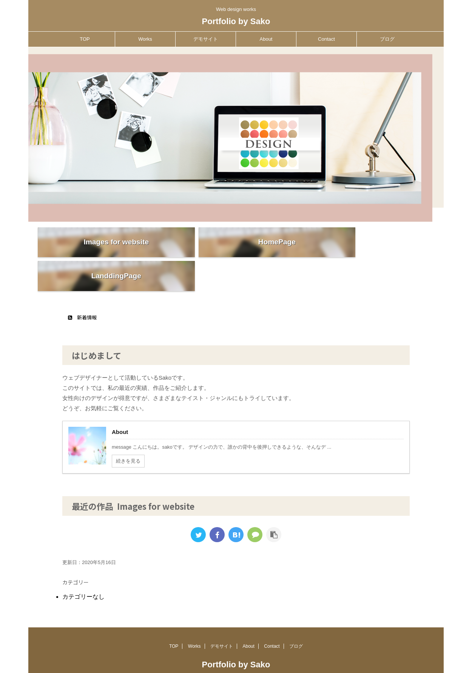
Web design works (236, 653)
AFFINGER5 (305, 662)
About (266, 39)
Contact (326, 39)
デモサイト (205, 39)
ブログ (387, 39)
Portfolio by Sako (236, 21)
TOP (85, 39)
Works (145, 39)
